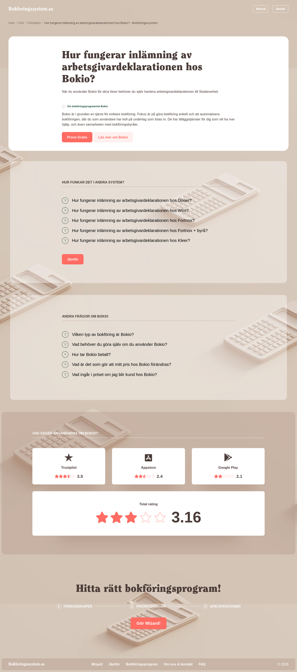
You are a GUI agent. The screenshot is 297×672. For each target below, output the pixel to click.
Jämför (280, 9)
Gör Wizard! (149, 623)
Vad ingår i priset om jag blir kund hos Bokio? (114, 374)
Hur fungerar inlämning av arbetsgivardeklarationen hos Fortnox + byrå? (140, 230)
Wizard (261, 9)
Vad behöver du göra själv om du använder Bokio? (119, 344)
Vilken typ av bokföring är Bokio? (103, 334)
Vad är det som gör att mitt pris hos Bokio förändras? (121, 364)
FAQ (21, 23)
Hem (11, 23)
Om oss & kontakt (178, 664)
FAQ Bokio (34, 23)
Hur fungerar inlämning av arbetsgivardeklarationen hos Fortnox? (133, 220)
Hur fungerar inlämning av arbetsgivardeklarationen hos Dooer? (132, 200)
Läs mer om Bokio (113, 137)
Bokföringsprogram (142, 664)
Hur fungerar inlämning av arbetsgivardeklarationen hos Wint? (130, 210)
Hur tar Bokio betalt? (91, 354)
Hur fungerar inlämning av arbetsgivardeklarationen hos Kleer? (131, 240)
